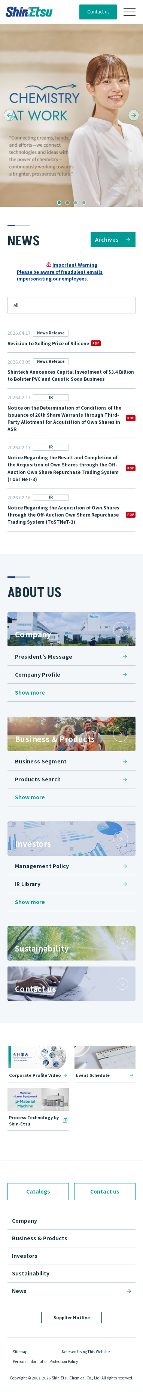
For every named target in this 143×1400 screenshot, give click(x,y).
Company (24, 1220)
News (19, 1291)
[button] (9, 115)
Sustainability (30, 1273)
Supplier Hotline (72, 1317)
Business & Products (39, 1238)
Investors (24, 1255)
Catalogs (38, 1191)
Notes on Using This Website (86, 1351)
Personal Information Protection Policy (45, 1361)
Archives (107, 239)
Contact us (98, 11)
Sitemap (20, 1351)
